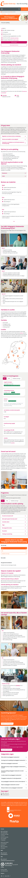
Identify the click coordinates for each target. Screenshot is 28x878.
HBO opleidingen (4, 832)
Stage (3, 525)
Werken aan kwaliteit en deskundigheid (10, 139)
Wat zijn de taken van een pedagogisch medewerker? (12, 787)
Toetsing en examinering (7, 534)
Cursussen (3, 835)
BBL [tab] (9, 378)
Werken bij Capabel (4, 842)
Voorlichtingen (4, 843)
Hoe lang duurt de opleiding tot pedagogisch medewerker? (13, 760)
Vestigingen (3, 840)
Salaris (3, 176)
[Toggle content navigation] (14, 22)
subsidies (13, 442)
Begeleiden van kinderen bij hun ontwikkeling (11, 136)
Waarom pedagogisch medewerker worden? (10, 784)
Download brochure (14, 45)
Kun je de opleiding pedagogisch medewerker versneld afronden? (12, 771)
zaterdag (18, 685)
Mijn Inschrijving (4, 846)
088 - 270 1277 (4, 859)
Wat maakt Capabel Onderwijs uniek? (9, 518)
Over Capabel (3, 838)
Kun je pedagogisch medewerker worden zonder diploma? (13, 781)
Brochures (3, 845)
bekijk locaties (16, 39)
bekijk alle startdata (14, 38)
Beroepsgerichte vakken (7, 528)
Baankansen (4, 173)
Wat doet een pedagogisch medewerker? (9, 763)
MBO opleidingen (4, 831)
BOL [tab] (4, 378)
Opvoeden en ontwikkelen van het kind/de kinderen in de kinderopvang (13, 143)
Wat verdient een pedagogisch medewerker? (10, 757)
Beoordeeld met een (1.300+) (8, 11)
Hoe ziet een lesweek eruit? (7, 515)
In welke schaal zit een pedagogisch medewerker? (11, 775)
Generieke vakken (5, 521)
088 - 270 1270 (4, 852)
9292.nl (21, 333)
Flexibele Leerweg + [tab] (17, 378)
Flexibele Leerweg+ (4, 834)
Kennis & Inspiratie (4, 837)
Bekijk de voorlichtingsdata (7, 723)
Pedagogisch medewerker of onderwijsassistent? (11, 778)
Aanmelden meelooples (6, 749)
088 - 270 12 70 (5, 793)
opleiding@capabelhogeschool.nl (7, 860)
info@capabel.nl (5, 794)
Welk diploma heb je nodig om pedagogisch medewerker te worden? (13, 767)
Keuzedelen (4, 531)
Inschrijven (24, 9)
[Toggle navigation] (1, 9)
